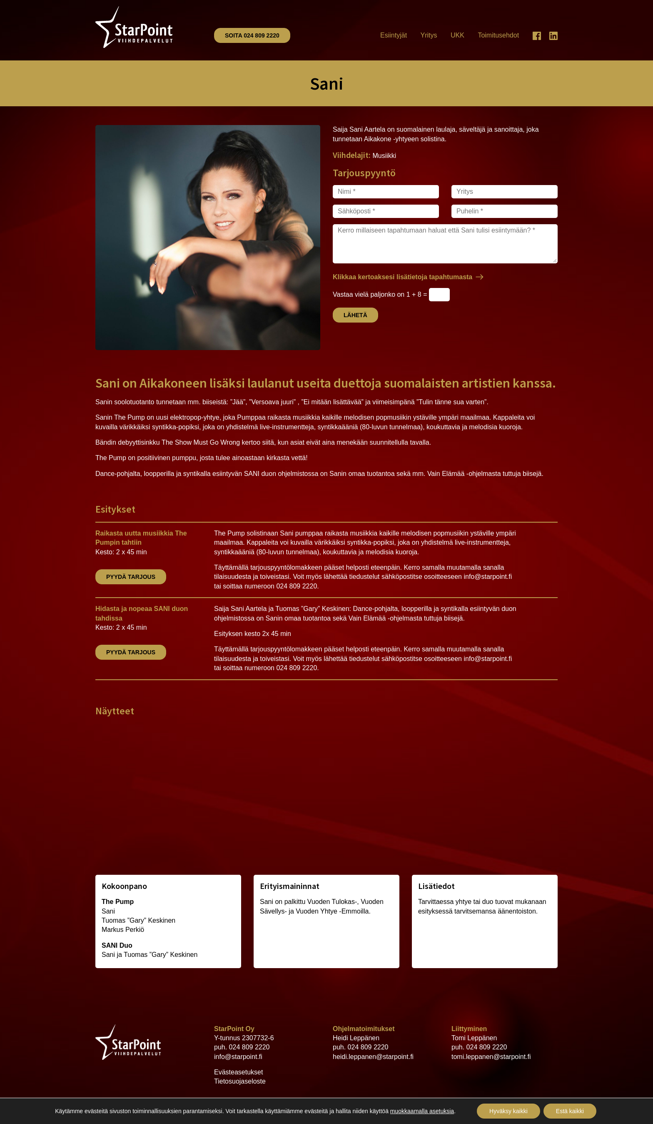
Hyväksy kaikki (508, 1111)
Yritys (429, 35)
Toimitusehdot (498, 35)
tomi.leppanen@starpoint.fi (491, 1056)
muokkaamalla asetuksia (422, 1111)
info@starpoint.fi (238, 1056)
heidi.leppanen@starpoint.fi (373, 1056)
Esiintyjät (393, 35)
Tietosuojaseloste (240, 1081)
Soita (252, 35)
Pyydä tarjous (130, 576)
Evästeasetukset (238, 1072)
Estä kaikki (570, 1111)
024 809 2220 (249, 1047)
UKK (457, 35)
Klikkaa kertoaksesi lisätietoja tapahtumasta (402, 276)
